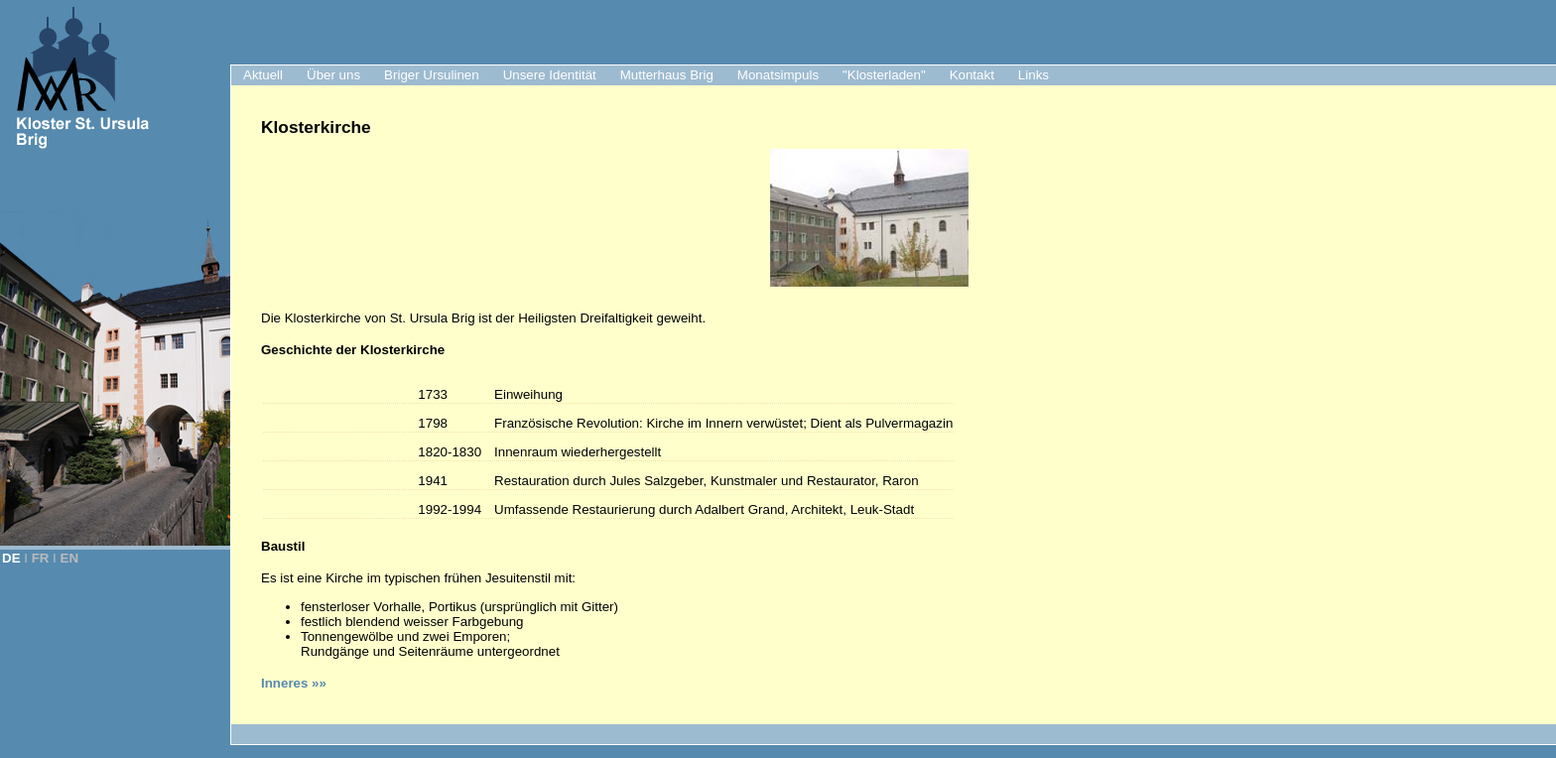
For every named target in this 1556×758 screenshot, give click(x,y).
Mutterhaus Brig (666, 74)
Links (1033, 74)
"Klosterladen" (884, 74)
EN (70, 558)
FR (41, 558)
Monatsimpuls (778, 74)
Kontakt (972, 74)
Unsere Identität (549, 74)
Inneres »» (293, 683)
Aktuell (263, 74)
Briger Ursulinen (431, 74)
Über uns (333, 74)
